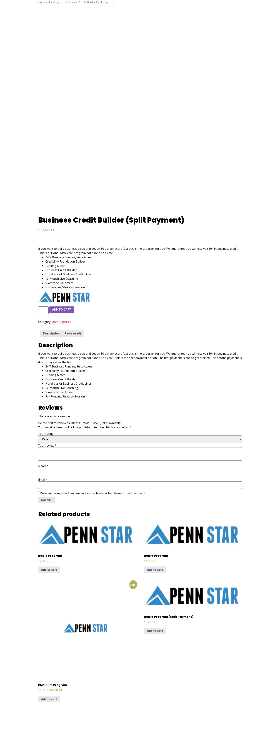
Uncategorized (57, 2)
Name (43, 376)
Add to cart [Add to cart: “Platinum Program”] (49, 610)
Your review (47, 356)
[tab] (51, 244)
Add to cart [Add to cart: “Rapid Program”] (49, 480)
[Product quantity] (43, 221)
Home (42, 2)
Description (51, 244)
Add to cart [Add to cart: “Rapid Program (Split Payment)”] (155, 542)
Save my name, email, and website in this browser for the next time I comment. (93, 403)
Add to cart (61, 220)
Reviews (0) (73, 244)
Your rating (47, 344)
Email (43, 390)
